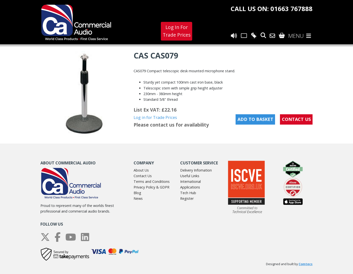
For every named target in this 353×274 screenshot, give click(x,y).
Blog (137, 192)
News (138, 198)
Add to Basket (255, 119)
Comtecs (306, 264)
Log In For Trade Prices (176, 31)
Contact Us (143, 175)
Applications (190, 187)
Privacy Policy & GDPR (151, 187)
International (190, 181)
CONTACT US (296, 119)
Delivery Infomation (196, 170)
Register (187, 198)
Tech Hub (188, 192)
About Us (141, 170)
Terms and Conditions (152, 181)
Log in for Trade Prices (155, 117)
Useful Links (189, 175)
